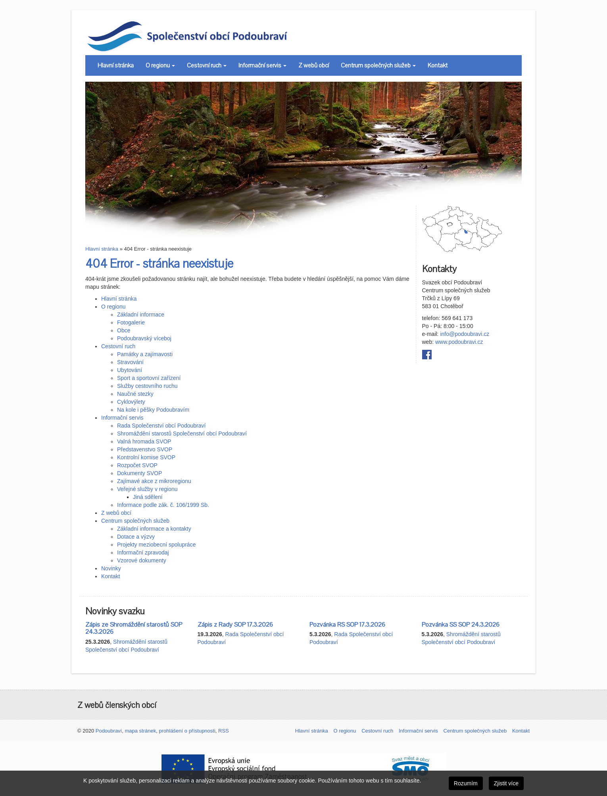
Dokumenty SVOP (139, 473)
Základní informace (140, 314)
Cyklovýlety (131, 402)
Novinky (111, 568)
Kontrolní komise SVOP (146, 457)
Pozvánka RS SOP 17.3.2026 (347, 624)
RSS (223, 731)
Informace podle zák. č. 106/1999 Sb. (163, 505)
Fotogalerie (131, 322)
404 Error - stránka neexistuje (159, 264)
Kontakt (438, 65)
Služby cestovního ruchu (147, 386)
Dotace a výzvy (136, 536)
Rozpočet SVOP (137, 465)
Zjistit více (506, 783)
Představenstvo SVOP (144, 449)
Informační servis (262, 65)
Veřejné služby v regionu (147, 489)
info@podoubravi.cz (464, 334)
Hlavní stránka (116, 65)
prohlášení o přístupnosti (187, 731)
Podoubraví (109, 731)
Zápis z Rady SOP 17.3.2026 (235, 624)
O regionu (160, 65)
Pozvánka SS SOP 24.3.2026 (460, 624)
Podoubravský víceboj (144, 338)
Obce (123, 330)
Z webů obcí (313, 65)
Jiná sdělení (148, 497)
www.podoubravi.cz (459, 342)
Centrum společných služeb (378, 65)
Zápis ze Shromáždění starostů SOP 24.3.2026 (133, 628)
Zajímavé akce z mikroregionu (154, 481)
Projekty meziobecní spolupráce (156, 544)
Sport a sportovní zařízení (149, 378)
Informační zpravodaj (143, 552)
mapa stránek (140, 731)
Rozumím (466, 783)
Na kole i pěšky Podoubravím (153, 410)
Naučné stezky (135, 394)
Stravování (130, 362)
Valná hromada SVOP (144, 441)
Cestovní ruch (207, 65)
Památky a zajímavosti (145, 354)
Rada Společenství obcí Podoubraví (161, 425)
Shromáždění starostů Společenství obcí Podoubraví (182, 433)
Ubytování (129, 370)
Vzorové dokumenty (141, 560)
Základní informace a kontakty (154, 529)
